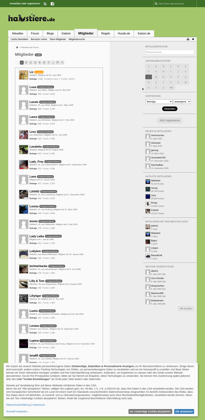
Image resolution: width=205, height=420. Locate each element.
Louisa (34, 206)
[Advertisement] (131, 18)
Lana (33, 176)
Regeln (105, 33)
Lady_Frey (37, 161)
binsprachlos (157, 285)
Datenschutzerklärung (18, 404)
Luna (33, 87)
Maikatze (155, 180)
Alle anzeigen (186, 308)
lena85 (34, 355)
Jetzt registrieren (169, 120)
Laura (33, 116)
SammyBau (157, 165)
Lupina (34, 340)
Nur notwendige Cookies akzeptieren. (150, 411)
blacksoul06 (157, 293)
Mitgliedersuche (156, 46)
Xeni (153, 195)
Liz (32, 72)
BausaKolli (156, 255)
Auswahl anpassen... (17, 411)
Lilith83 (34, 191)
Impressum (39, 404)
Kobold (154, 210)
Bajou (154, 240)
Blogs (50, 33)
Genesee (156, 142)
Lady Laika (37, 236)
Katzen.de (144, 33)
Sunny (154, 188)
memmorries (157, 135)
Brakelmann (157, 300)
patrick (154, 225)
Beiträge (33, 79)
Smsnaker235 (158, 157)
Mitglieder (86, 33)
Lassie (34, 101)
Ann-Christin (157, 278)
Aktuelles (17, 33)
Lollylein (35, 251)
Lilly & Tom (37, 280)
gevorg (154, 150)
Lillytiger (35, 295)
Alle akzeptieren (184, 411)
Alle (171, 88)
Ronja (154, 202)
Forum (35, 33)
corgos (154, 248)
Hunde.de (124, 33)
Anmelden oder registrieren (25, 3)
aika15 (154, 271)
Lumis (34, 310)
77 (57, 62)
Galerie (65, 33)
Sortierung (153, 96)
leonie (34, 221)
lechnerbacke (38, 266)
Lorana (34, 325)
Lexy (33, 131)
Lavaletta (36, 146)
